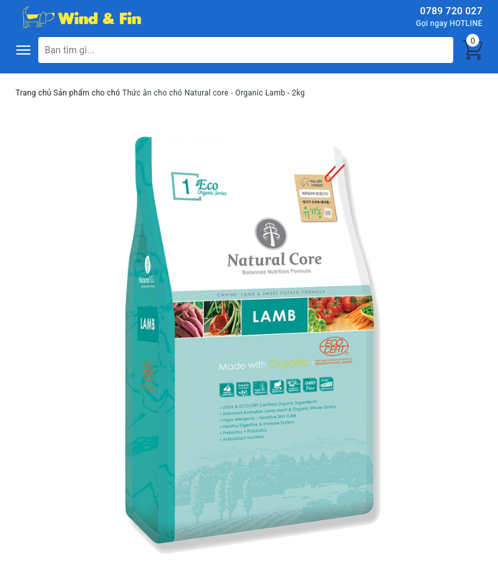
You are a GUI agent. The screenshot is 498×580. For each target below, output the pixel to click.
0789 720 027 (451, 11)
